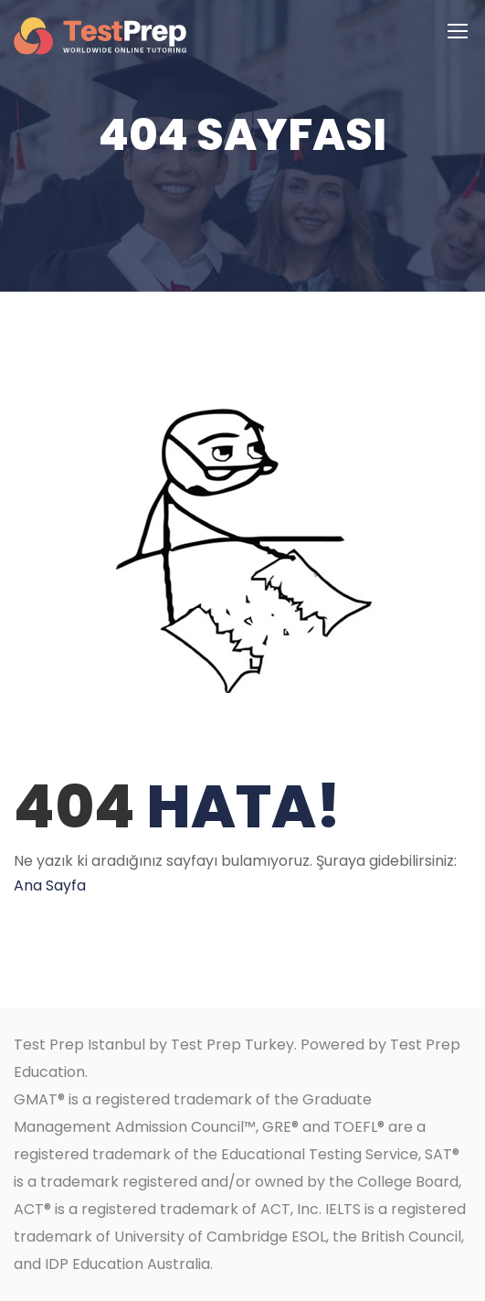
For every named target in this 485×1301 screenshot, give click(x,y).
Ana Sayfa (50, 885)
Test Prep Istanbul (79, 1044)
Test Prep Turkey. (234, 1044)
